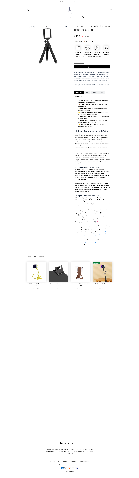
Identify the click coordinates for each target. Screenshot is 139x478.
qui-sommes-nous (57, 461)
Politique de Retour (77, 464)
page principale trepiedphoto (91, 242)
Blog (83, 17)
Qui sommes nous (75, 17)
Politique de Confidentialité (64, 464)
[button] (28, 10)
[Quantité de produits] (79, 62)
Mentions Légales (81, 461)
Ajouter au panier (92, 67)
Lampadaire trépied (61, 17)
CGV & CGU (72, 461)
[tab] (79, 92)
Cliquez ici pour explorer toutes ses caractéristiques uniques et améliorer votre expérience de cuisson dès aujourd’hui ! (92, 234)
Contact (66, 461)
